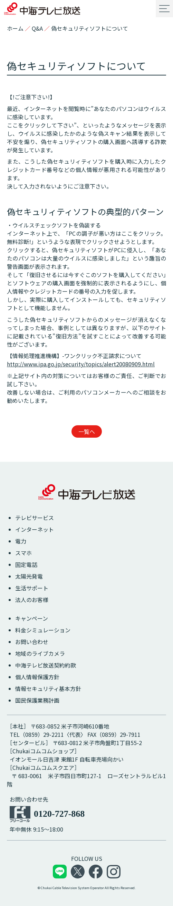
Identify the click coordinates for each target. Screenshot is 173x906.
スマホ (23, 553)
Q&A (37, 28)
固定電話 (26, 564)
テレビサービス (34, 517)
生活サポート (31, 588)
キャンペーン (31, 618)
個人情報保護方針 (37, 677)
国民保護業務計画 (37, 700)
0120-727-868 (59, 814)
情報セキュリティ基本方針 (48, 688)
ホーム (15, 28)
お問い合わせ (31, 642)
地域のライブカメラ (40, 653)
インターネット (34, 529)
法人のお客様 (31, 599)
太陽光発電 (29, 576)
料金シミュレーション (42, 630)
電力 (20, 541)
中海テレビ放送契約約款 (45, 665)
